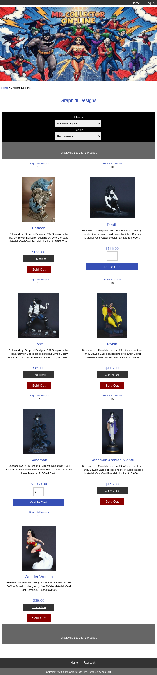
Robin (112, 344)
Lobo (38, 344)
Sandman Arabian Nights (112, 460)
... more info (39, 258)
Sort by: (79, 129)
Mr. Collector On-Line (76, 672)
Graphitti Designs (39, 163)
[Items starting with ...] (78, 123)
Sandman (38, 460)
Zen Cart (106, 672)
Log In (150, 3)
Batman (39, 228)
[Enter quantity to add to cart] (112, 256)
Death (112, 224)
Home (136, 3)
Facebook (90, 662)
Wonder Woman (39, 576)
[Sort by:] (78, 136)
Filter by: (79, 116)
